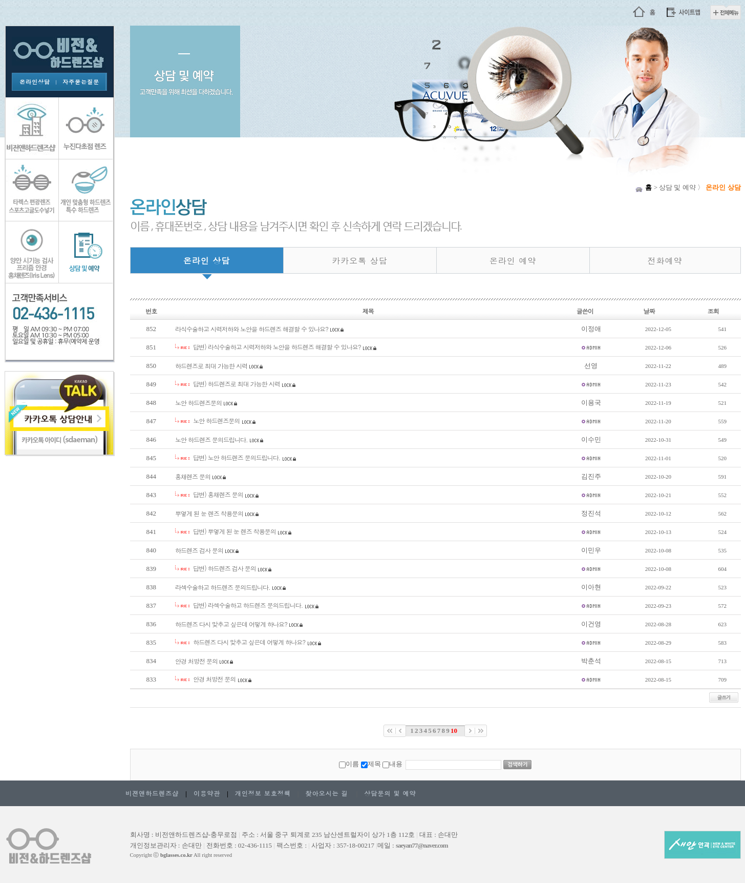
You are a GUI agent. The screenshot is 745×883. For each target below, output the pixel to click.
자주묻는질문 (80, 82)
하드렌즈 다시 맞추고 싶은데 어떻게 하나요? (231, 624)
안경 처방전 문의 (196, 660)
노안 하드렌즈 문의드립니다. (211, 439)
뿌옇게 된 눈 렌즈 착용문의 (209, 513)
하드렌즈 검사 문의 (199, 550)
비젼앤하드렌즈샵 (152, 793)
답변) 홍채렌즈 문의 (218, 494)
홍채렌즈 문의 (192, 476)
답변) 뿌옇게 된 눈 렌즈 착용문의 (234, 531)
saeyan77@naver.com (422, 845)
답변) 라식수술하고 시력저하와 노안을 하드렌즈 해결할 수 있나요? (277, 346)
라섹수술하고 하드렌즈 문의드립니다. (222, 587)
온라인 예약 (512, 260)
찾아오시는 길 (326, 793)
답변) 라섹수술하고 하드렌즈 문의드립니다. (248, 605)
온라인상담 (34, 82)
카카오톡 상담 (359, 260)
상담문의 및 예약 (390, 793)
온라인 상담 (206, 260)
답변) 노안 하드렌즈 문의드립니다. (236, 457)
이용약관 (207, 793)
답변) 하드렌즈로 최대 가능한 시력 (236, 383)
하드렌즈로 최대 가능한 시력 (211, 365)
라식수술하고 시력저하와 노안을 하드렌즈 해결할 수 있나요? (251, 328)
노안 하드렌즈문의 (198, 402)
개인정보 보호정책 (263, 793)
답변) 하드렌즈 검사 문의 (224, 568)
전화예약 (665, 260)
